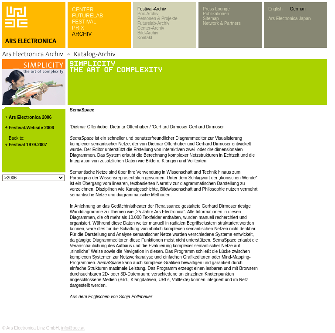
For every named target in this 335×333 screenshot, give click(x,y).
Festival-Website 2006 (31, 127)
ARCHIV (82, 34)
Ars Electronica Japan (289, 18)
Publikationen (216, 13)
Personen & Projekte (157, 18)
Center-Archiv (150, 28)
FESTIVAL (84, 22)
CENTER (82, 10)
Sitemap (211, 18)
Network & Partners (222, 23)
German (297, 9)
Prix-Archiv (147, 13)
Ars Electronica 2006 (30, 117)
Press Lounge (216, 9)
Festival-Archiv (151, 9)
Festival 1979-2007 (28, 144)
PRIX (78, 28)
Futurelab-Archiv (153, 23)
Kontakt (144, 37)
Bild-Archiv (147, 32)
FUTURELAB (87, 16)
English (275, 9)
